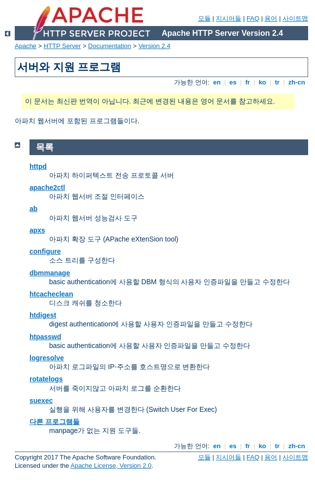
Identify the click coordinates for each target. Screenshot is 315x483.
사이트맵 (295, 18)
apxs (37, 230)
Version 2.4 (155, 46)
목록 (45, 147)
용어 (270, 18)
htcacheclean (51, 294)
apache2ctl (47, 187)
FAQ (253, 18)
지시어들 (228, 18)
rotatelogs (46, 379)
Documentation (109, 46)
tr (277, 82)
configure (45, 251)
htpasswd (45, 337)
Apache (25, 46)
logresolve (46, 358)
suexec (41, 400)
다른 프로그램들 (54, 422)
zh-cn (296, 82)
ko (262, 82)
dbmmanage (49, 273)
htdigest (42, 315)
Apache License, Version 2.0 (110, 465)
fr (248, 82)
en (216, 82)
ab (33, 209)
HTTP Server (62, 46)
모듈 (204, 18)
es (233, 82)
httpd (38, 166)
